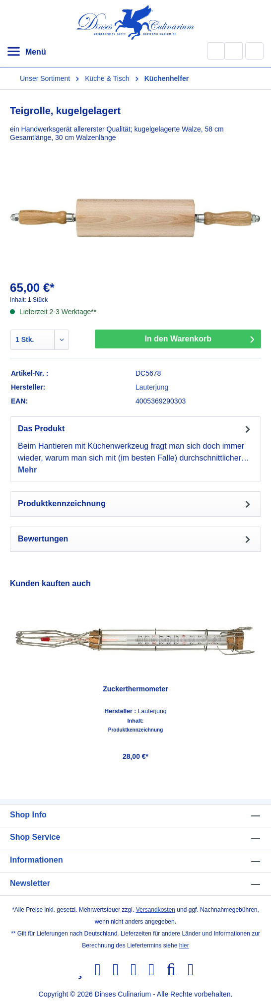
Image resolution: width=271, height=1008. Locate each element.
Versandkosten (155, 909)
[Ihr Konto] (233, 51)
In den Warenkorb (177, 339)
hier (184, 945)
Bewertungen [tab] (135, 539)
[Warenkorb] (255, 51)
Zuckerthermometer (135, 689)
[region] (135, 672)
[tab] (135, 448)
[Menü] (26, 52)
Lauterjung (152, 387)
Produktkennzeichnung (135, 730)
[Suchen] (215, 51)
